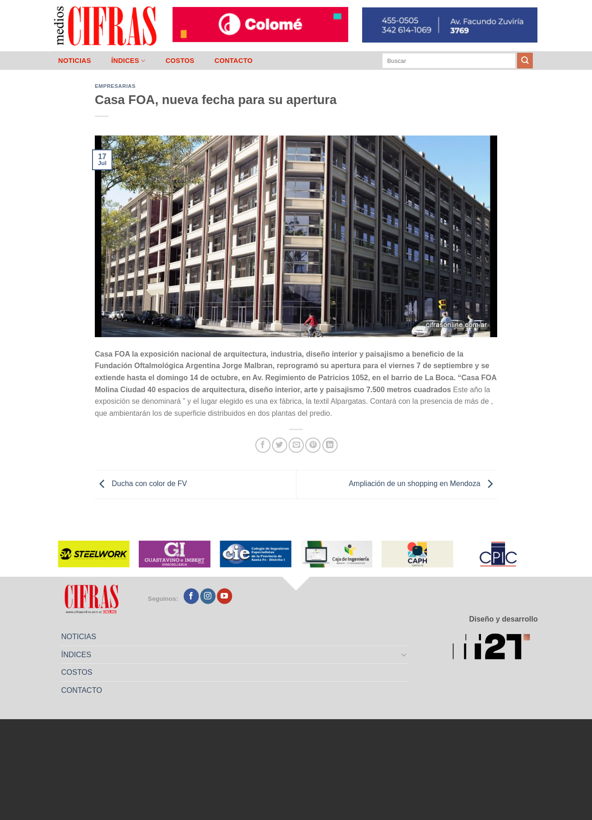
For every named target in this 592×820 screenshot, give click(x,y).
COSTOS (180, 60)
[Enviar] (525, 60)
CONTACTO (234, 60)
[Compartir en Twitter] (279, 445)
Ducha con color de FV (141, 484)
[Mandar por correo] (296, 445)
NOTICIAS (74, 60)
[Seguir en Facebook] (191, 596)
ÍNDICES (128, 60)
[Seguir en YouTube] (224, 596)
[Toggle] (404, 654)
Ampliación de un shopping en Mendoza (423, 484)
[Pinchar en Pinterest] (313, 445)
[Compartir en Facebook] (263, 445)
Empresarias (115, 86)
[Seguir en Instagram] (208, 596)
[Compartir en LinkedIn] (330, 445)
